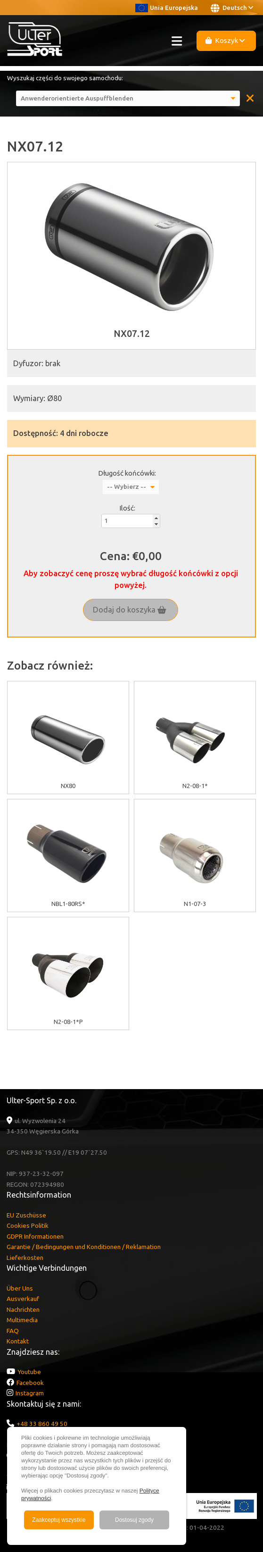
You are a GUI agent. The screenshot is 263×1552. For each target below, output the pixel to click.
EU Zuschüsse (26, 1215)
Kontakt (18, 1341)
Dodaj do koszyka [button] (129, 609)
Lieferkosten (25, 1257)
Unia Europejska (166, 7)
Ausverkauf (23, 1298)
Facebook (30, 1382)
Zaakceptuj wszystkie (58, 1520)
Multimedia (22, 1320)
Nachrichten (23, 1309)
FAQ (13, 1330)
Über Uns (20, 1288)
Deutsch (232, 8)
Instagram (30, 1393)
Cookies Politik (28, 1225)
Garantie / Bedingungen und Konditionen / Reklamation (84, 1246)
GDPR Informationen (35, 1236)
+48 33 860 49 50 (41, 1423)
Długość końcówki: (127, 473)
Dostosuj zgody (134, 1520)
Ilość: (127, 508)
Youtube (29, 1372)
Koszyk (225, 40)
